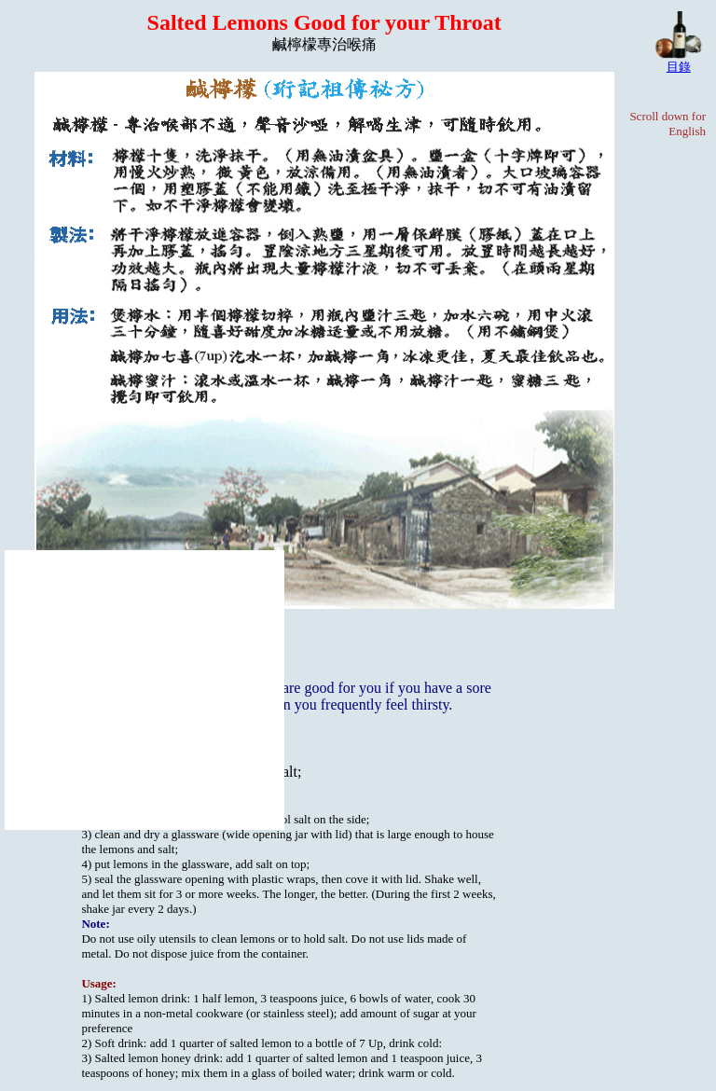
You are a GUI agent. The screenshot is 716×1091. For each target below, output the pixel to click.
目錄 (679, 67)
